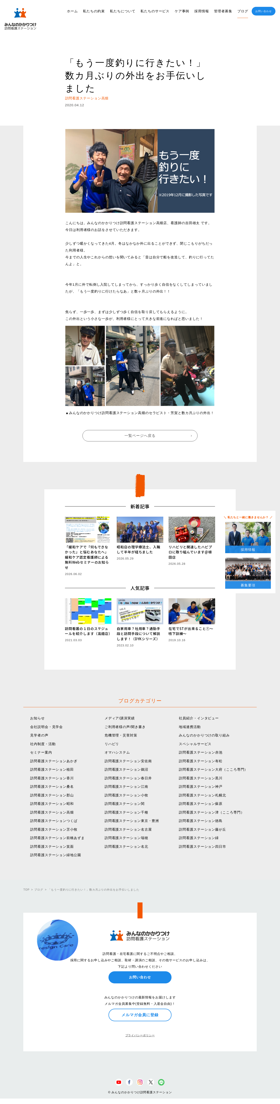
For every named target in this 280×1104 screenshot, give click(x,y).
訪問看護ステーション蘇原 (200, 804)
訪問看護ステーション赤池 (200, 752)
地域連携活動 (190, 727)
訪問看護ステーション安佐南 (128, 761)
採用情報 (201, 11)
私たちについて (122, 11)
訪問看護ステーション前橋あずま (57, 838)
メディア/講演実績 (120, 718)
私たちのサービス (154, 11)
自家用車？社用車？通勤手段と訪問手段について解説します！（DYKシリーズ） (138, 633)
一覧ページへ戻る (139, 436)
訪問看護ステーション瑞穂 (126, 838)
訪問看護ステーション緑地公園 (55, 855)
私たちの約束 (94, 11)
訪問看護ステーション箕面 (52, 846)
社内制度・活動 (42, 744)
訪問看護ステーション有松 (200, 761)
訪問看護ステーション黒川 (200, 778)
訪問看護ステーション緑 (199, 838)
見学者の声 (39, 735)
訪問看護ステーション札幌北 (202, 795)
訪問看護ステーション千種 (126, 812)
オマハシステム (117, 752)
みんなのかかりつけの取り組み (204, 735)
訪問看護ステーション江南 (126, 786)
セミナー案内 (41, 752)
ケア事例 (182, 11)
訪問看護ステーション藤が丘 (202, 829)
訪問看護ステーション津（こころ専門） (211, 812)
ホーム (72, 11)
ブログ (242, 11)
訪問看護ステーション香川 (52, 778)
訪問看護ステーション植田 (52, 769)
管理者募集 (223, 11)
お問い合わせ (263, 11)
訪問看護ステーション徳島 (200, 821)
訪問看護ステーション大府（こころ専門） (213, 769)
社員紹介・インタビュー (199, 718)
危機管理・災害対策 (121, 735)
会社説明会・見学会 (46, 727)
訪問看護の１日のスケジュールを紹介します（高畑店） (88, 631)
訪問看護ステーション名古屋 (128, 829)
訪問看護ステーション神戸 (200, 786)
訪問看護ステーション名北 (126, 846)
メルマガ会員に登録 (140, 1015)
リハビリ (112, 744)
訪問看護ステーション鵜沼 (126, 769)
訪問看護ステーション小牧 (126, 795)
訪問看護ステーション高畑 (52, 812)
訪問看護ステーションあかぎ (53, 761)
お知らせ (37, 718)
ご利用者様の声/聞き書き (125, 727)
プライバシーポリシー (140, 1035)
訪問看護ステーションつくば (53, 821)
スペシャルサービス (195, 744)
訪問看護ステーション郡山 (52, 795)
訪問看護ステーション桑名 (52, 786)
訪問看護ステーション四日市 (202, 846)
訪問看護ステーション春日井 (128, 778)
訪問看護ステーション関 (125, 804)
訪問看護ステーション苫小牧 (53, 829)
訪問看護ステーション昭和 (52, 804)
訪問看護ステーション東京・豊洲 (132, 821)
